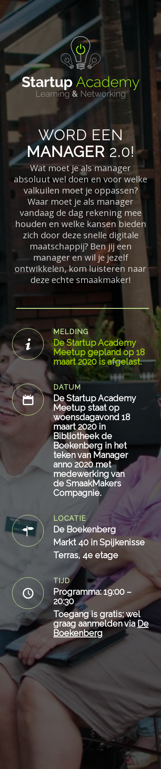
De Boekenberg (101, 628)
